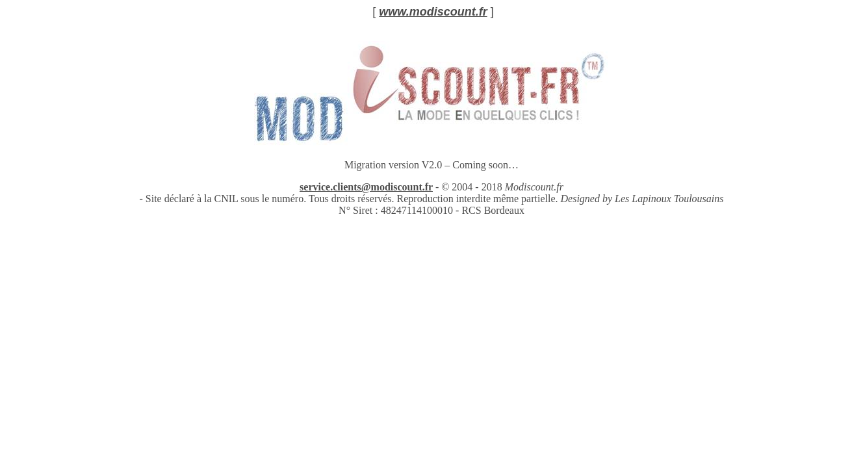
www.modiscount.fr (433, 11)
